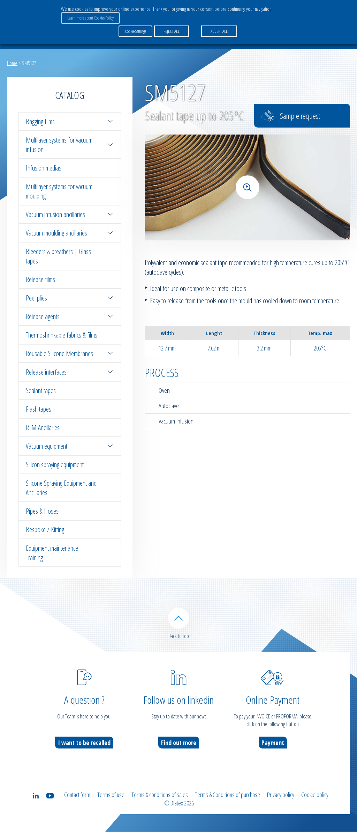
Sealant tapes (41, 390)
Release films (40, 279)
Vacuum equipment (70, 446)
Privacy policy (280, 795)
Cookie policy (314, 795)
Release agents (70, 316)
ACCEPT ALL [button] (219, 31)
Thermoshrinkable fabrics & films (61, 335)
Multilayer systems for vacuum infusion (70, 144)
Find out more (178, 743)
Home (12, 62)
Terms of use (110, 795)
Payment (272, 743)
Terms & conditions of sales (159, 795)
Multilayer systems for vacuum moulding (59, 191)
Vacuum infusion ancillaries (70, 214)
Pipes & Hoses (42, 511)
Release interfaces (70, 372)
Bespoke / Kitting (45, 529)
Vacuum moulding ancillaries (70, 233)
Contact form (77, 795)
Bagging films (70, 121)
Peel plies (70, 298)
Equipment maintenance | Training (54, 552)
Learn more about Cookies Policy (90, 18)
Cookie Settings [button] (135, 31)
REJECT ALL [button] (172, 31)
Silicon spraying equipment (55, 464)
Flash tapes (38, 409)
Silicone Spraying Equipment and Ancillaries (61, 487)
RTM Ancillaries (43, 427)
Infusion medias (43, 168)
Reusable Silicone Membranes (70, 353)
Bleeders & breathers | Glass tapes (58, 256)
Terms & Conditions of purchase (227, 795)
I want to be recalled (84, 743)
